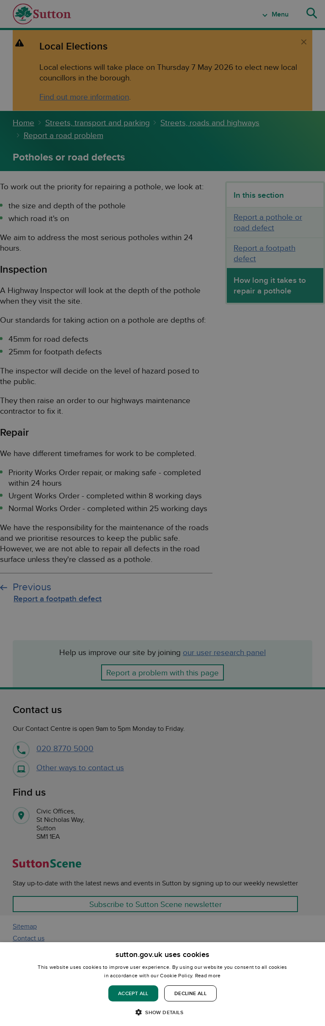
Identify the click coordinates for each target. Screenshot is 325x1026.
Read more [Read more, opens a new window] (208, 975)
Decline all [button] (190, 993)
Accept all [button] (133, 993)
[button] (162, 1012)
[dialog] (162, 984)
